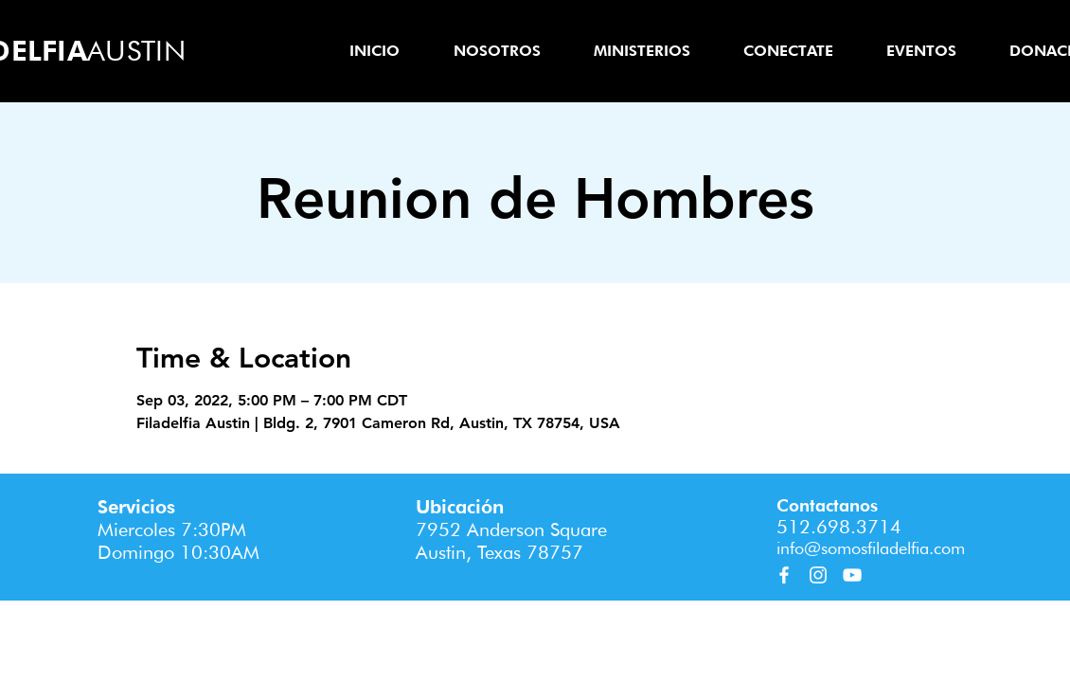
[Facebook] (784, 575)
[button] (496, 50)
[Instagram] (818, 575)
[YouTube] (852, 575)
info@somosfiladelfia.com (870, 548)
